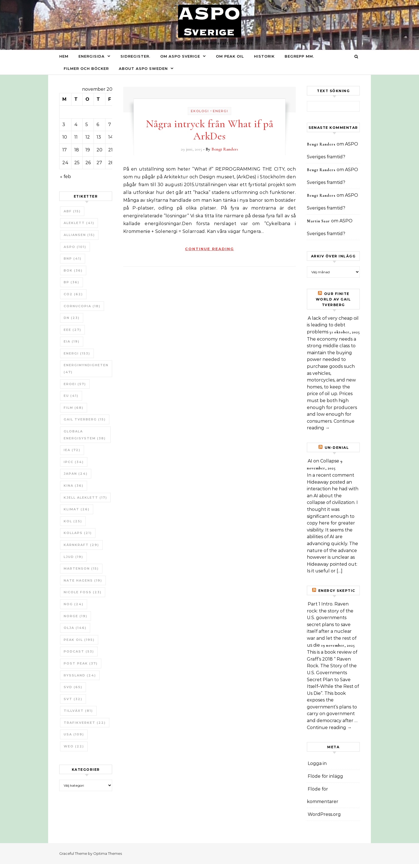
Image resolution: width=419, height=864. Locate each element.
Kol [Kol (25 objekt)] (73, 521)
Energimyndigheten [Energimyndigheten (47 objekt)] (86, 368)
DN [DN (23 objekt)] (72, 318)
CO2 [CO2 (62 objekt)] (73, 294)
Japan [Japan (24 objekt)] (76, 474)
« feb (65, 176)
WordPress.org (324, 814)
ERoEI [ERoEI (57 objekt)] (75, 384)
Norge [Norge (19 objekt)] (75, 616)
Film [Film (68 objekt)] (73, 408)
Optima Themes (107, 853)
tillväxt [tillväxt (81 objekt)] (78, 711)
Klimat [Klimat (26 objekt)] (77, 509)
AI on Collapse (323, 461)
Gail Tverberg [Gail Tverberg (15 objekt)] (85, 419)
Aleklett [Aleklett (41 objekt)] (79, 223)
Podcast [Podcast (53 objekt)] (79, 651)
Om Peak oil (230, 56)
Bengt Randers (224, 149)
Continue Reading (209, 249)
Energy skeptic (336, 591)
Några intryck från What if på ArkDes (209, 129)
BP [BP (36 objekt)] (71, 282)
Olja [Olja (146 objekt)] (75, 628)
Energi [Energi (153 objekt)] (77, 353)
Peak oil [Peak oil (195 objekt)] (79, 640)
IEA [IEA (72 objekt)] (72, 450)
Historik (264, 56)
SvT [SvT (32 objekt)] (73, 699)
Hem (63, 56)
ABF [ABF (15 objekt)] (72, 211)
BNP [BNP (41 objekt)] (73, 258)
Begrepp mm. (299, 56)
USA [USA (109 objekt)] (74, 734)
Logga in (317, 763)
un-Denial (337, 447)
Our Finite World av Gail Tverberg (333, 299)
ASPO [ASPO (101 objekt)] (75, 247)
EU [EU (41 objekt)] (71, 396)
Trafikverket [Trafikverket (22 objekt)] (85, 723)
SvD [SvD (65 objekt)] (73, 687)
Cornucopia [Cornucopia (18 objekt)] (82, 306)
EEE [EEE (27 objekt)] (72, 330)
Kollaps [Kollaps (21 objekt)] (78, 533)
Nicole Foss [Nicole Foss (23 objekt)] (83, 592)
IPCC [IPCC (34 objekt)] (74, 462)
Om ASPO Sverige (180, 56)
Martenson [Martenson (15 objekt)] (81, 568)
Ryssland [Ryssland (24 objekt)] (80, 675)
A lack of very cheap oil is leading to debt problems (333, 325)
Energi (220, 111)
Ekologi (200, 111)
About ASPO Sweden (143, 68)
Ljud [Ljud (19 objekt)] (73, 557)
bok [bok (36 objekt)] (73, 270)
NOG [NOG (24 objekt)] (73, 604)
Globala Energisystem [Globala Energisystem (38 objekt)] (85, 434)
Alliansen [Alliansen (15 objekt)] (79, 235)
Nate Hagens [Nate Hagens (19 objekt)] (83, 580)
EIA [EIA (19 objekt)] (72, 341)
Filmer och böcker (86, 68)
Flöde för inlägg (325, 776)
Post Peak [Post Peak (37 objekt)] (81, 663)
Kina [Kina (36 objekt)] (73, 486)
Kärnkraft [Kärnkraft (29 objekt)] (81, 545)
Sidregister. (135, 56)
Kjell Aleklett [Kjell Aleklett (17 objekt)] (85, 497)
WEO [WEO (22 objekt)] (74, 746)
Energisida (91, 56)
